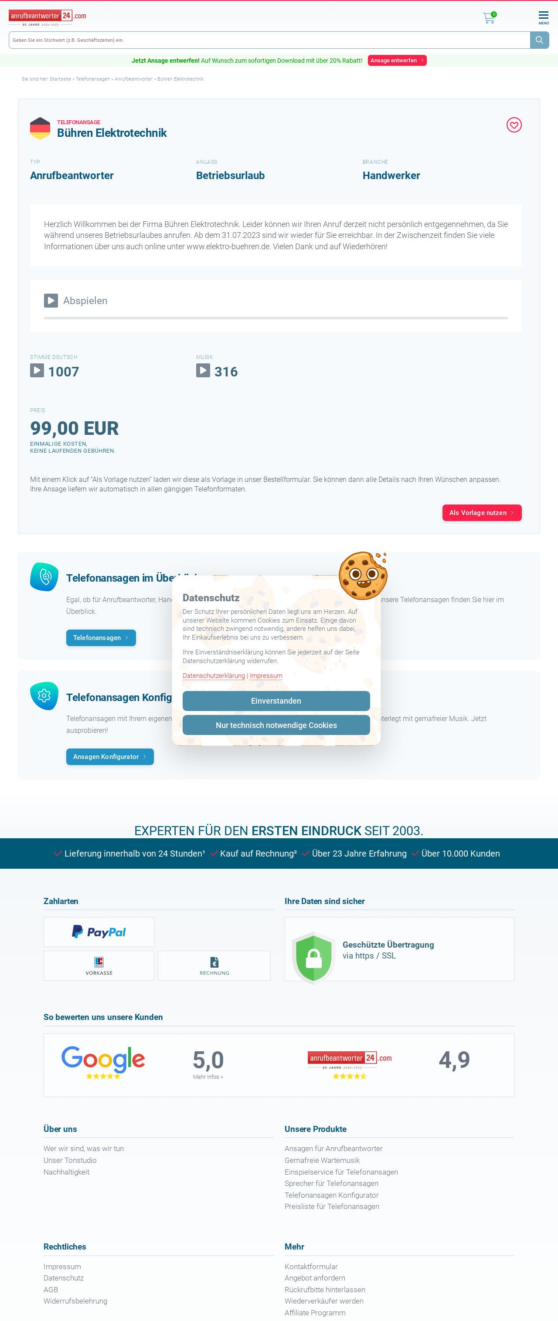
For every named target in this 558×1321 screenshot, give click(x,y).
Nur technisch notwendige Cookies (276, 725)
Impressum (266, 676)
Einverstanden (276, 700)
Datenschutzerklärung (214, 676)
